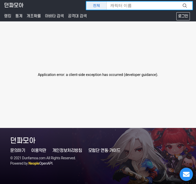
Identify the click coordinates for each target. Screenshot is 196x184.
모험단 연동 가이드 (104, 150)
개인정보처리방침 (67, 150)
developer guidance (140, 75)
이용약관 (38, 150)
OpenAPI (41, 163)
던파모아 (13, 5)
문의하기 (17, 150)
